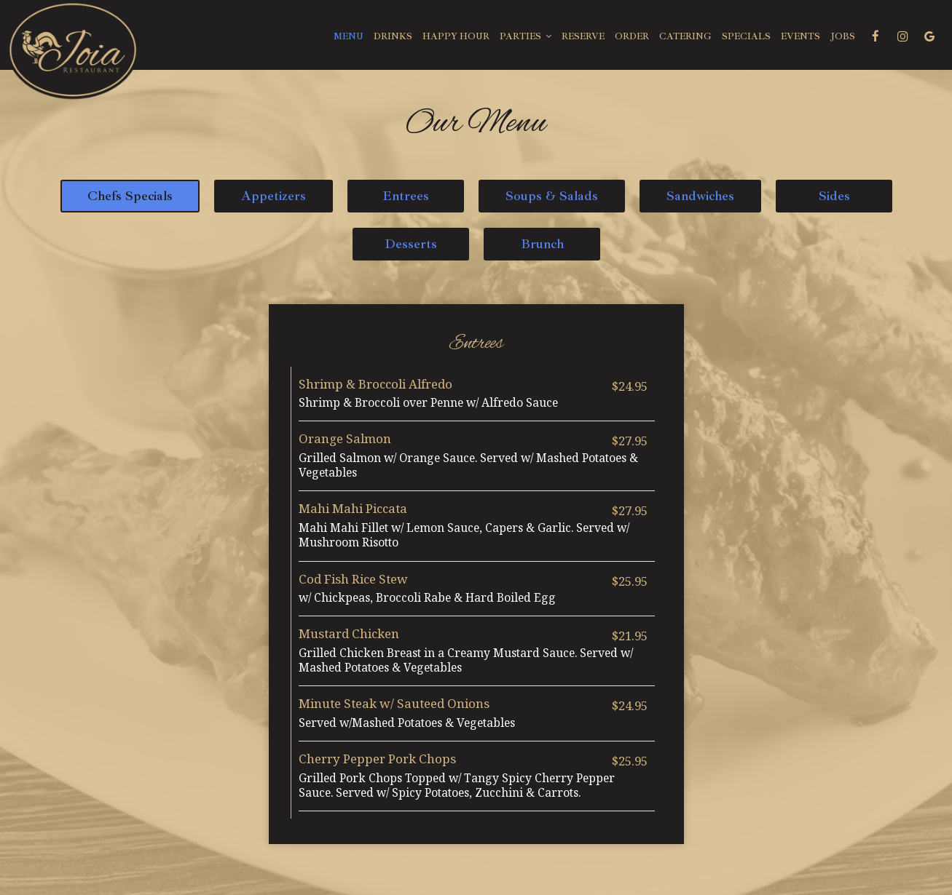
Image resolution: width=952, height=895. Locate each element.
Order (632, 36)
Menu (348, 36)
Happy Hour (455, 36)
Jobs (842, 36)
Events (800, 36)
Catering (685, 36)
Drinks (393, 36)
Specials (746, 36)
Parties (525, 36)
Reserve (583, 36)
